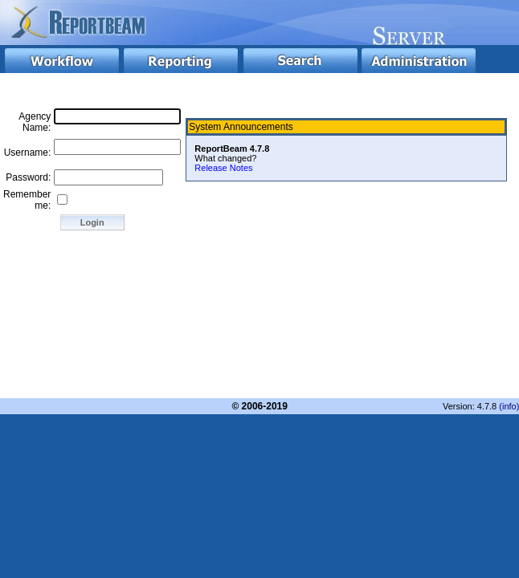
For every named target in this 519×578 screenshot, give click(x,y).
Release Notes (223, 168)
